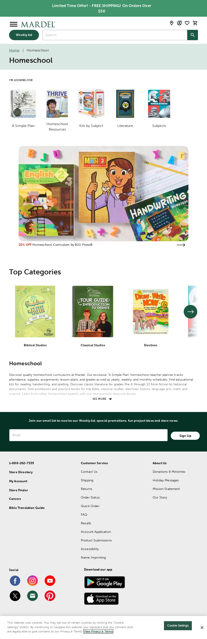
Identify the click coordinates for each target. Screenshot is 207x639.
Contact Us (89, 471)
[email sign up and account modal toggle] (179, 23)
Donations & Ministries (169, 471)
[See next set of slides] (190, 311)
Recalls (86, 523)
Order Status (90, 497)
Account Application (96, 532)
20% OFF (25, 244)
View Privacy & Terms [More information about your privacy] (98, 631)
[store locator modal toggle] (171, 23)
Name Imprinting (93, 557)
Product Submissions (96, 540)
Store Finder (18, 490)
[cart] (195, 23)
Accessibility (90, 549)
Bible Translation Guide (27, 508)
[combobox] (115, 35)
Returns (86, 489)
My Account (18, 481)
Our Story (160, 497)
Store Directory (21, 472)
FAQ (84, 514)
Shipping (87, 480)
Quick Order (90, 506)
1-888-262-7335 (21, 463)
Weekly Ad (24, 35)
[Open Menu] (13, 24)
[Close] (202, 628)
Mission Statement (166, 489)
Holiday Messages (166, 480)
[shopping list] (187, 23)
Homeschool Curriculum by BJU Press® (62, 244)
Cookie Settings (178, 625)
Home (14, 50)
